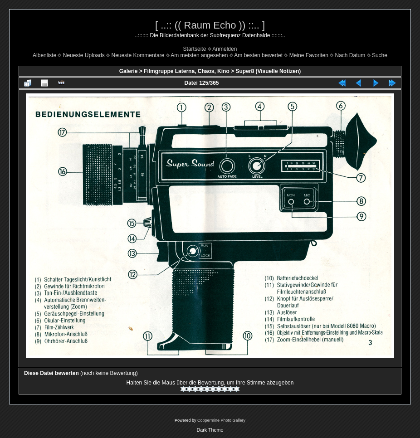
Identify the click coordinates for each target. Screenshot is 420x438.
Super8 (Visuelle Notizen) (268, 71)
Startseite (194, 49)
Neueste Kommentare (138, 55)
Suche (379, 55)
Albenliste (44, 55)
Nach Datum (350, 55)
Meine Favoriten (308, 55)
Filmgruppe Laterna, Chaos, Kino (187, 71)
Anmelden (224, 49)
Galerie (128, 71)
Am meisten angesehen (199, 55)
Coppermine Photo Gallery (221, 420)
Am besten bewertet (258, 55)
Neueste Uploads (84, 55)
